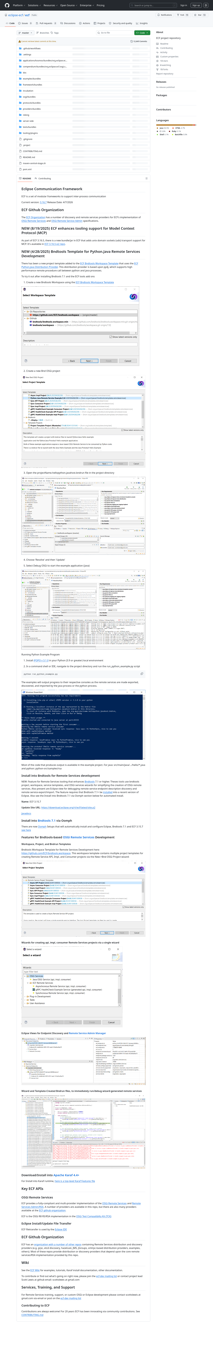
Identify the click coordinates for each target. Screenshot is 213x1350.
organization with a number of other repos (57, 1244)
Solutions (34, 5)
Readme (162, 43)
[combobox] (116, 33)
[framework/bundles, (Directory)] (32, 84)
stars (162, 60)
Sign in (183, 5)
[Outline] (146, 178)
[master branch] (25, 32)
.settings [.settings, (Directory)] (27, 54)
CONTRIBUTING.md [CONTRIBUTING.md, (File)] (32, 151)
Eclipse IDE (61, 1229)
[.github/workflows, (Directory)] (32, 48)
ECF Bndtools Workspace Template (99, 263)
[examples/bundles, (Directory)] (32, 78)
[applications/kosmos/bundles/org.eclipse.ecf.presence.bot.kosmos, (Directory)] (55, 60)
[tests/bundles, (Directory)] (29, 127)
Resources (51, 5)
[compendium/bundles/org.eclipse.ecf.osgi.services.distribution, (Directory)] (53, 66)
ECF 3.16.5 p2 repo (55, 244)
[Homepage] (7, 5)
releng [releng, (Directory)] (26, 115)
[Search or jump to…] (153, 5)
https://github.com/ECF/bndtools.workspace (46, 853)
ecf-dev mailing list (106, 1276)
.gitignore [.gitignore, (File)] (27, 139)
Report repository (164, 73)
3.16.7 (43, 202)
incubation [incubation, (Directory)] (28, 90)
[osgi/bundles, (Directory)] (29, 96)
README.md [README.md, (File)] (29, 157)
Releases (161, 81)
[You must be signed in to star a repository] (200, 15)
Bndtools (90, 781)
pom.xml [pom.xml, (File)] (27, 169)
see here (26, 830)
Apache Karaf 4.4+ (66, 1175)
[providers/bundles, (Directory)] (32, 108)
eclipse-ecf (15, 15)
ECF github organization (52, 1210)
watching (163, 65)
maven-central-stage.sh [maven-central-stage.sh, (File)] (34, 163)
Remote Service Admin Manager (87, 1033)
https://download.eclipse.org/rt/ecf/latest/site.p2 (68, 807)
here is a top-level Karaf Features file (75, 1181)
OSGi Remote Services (33, 220)
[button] (142, 674)
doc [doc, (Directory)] (24, 72)
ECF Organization (35, 217)
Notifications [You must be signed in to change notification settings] (164, 15)
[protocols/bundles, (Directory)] (32, 102)
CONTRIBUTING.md (32, 1315)
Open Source (69, 5)
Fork (183, 15)
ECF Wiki (35, 1270)
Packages (161, 95)
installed (107, 792)
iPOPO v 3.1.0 (41, 660)
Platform (19, 5)
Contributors (163, 109)
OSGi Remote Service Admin (66, 220)
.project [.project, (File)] (26, 145)
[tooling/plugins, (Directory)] (30, 133)
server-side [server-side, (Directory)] (28, 121)
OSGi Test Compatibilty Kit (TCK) (93, 1216)
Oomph (42, 826)
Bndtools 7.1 (46, 821)
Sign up (196, 5)
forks (162, 69)
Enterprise (87, 5)
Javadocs (26, 813)
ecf (27, 15)
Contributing (164, 48)
